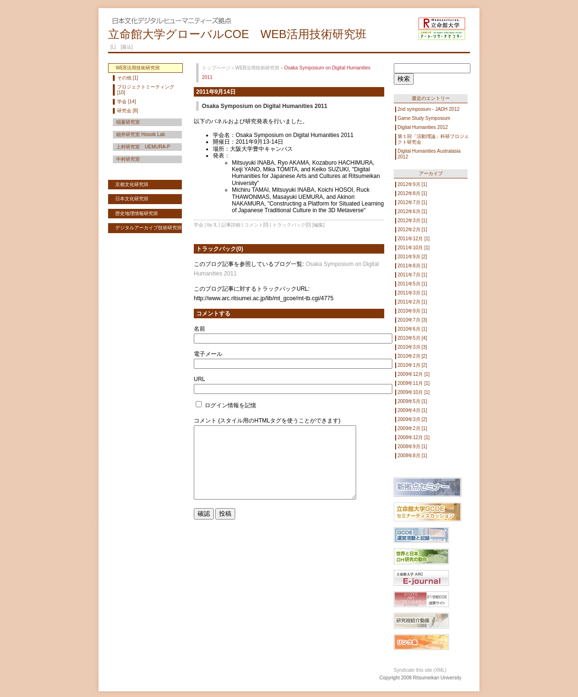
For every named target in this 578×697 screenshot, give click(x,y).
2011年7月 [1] (412, 274)
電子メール (208, 354)
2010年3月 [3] (412, 347)
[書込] (126, 46)
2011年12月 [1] (413, 238)
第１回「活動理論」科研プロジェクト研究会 (433, 139)
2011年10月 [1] (413, 247)
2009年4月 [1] (412, 410)
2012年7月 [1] (412, 202)
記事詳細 (230, 224)
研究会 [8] (127, 110)
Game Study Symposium (424, 118)
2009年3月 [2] (412, 419)
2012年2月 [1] (412, 229)
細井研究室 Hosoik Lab (140, 134)
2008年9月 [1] (412, 446)
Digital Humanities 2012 (423, 127)
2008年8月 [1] (412, 455)
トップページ (216, 67)
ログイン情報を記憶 (226, 405)
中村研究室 (128, 159)
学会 (198, 224)
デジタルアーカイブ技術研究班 (148, 227)
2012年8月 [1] (412, 193)
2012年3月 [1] (412, 220)
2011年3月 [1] (412, 292)
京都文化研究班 (132, 184)
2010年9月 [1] (412, 311)
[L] (113, 46)
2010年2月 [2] (412, 356)
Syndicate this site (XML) (420, 670)
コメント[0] (256, 224)
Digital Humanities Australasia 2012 (429, 153)
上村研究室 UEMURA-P (143, 146)
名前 (199, 328)
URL (199, 379)
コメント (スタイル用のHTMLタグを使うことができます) (267, 420)
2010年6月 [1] (412, 329)
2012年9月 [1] (412, 184)
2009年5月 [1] (412, 401)
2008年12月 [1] (413, 437)
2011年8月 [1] (412, 265)
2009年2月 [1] (412, 428)
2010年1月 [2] (412, 365)
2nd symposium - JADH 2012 (428, 109)
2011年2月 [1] (412, 301)
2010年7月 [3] (412, 320)
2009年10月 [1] (413, 392)
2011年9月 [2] (412, 256)
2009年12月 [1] (413, 374)
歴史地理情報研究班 (136, 213)
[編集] (318, 224)
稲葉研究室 (128, 122)
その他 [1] (127, 77)
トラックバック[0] (291, 224)
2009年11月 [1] (413, 383)
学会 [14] (126, 101)
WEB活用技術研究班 (257, 67)
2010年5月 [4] (412, 338)
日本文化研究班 (132, 198)
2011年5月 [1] (412, 283)
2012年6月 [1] (412, 211)
